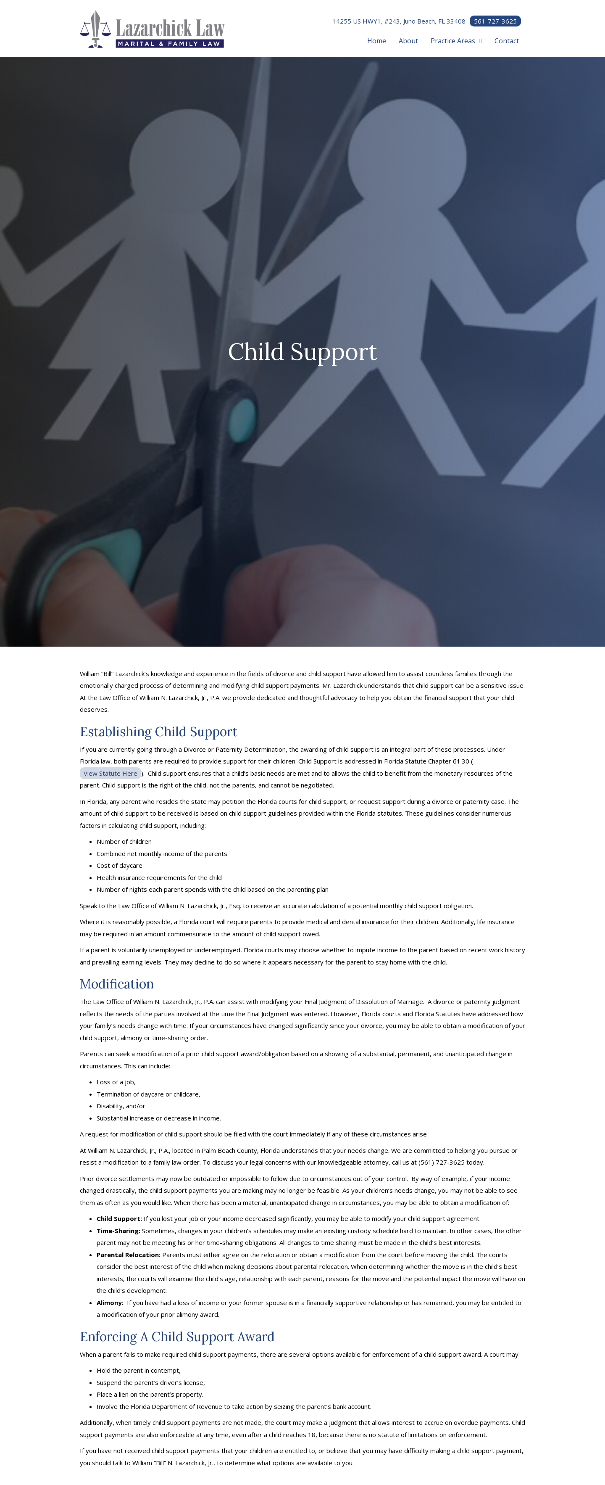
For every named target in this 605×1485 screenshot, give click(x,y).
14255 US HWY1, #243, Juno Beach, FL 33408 (399, 21)
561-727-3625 (495, 21)
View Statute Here (110, 773)
